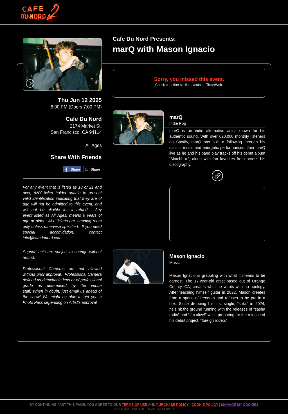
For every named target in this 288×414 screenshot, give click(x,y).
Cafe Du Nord (84, 119)
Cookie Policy (205, 405)
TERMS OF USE (135, 405)
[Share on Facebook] (72, 169)
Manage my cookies (239, 405)
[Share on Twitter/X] (92, 169)
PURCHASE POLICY (173, 405)
